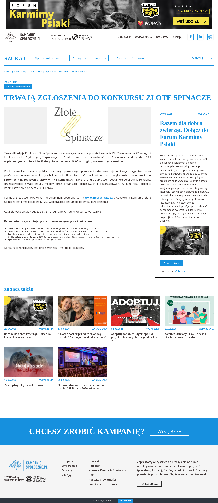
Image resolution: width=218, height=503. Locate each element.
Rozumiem (125, 500)
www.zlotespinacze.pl (99, 197)
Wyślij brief (169, 431)
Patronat (95, 466)
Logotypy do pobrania (103, 484)
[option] (77, 125)
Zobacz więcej (171, 263)
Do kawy (162, 37)
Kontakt (94, 461)
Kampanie (124, 37)
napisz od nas (149, 483)
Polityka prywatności (102, 479)
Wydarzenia (143, 37)
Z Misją (177, 37)
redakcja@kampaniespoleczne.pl (158, 466)
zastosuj (197, 58)
